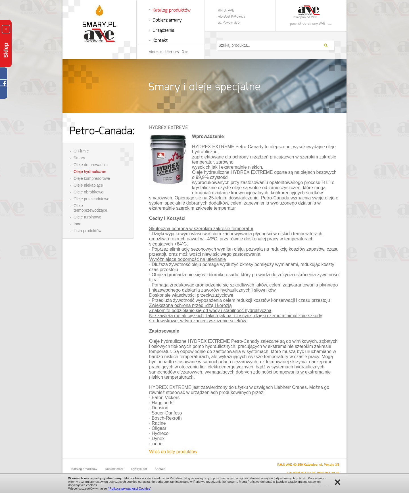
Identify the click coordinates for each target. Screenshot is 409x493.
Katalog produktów (84, 469)
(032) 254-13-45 (328, 473)
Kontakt (160, 469)
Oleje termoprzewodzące (90, 208)
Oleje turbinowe (87, 217)
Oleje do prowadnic (91, 164)
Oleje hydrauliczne (90, 171)
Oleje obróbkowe (88, 192)
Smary (79, 158)
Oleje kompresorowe (92, 178)
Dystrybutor (139, 469)
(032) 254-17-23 (304, 473)
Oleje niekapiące (88, 185)
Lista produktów (87, 230)
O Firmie (81, 151)
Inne (77, 224)
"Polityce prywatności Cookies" (129, 488)
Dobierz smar (114, 469)
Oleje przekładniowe (91, 199)
